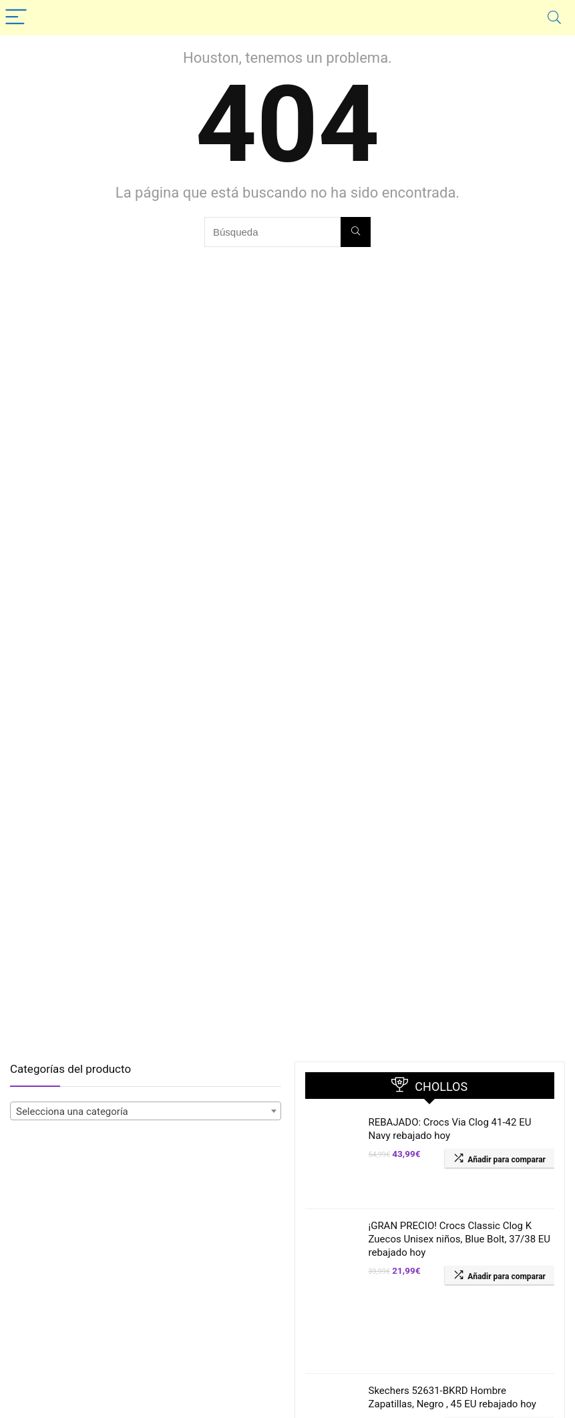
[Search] (554, 17)
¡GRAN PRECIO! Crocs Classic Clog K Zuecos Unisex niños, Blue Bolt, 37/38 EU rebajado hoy (460, 1239)
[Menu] (16, 17)
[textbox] (145, 1111)
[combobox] (145, 1111)
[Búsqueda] (356, 232)
